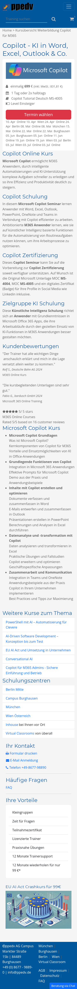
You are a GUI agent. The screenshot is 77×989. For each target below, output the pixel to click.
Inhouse (12, 724)
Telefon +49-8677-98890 (26, 767)
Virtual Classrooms (20, 733)
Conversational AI (19, 659)
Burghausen (48, 951)
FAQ (9, 787)
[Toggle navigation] (69, 6)
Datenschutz (49, 975)
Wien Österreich (18, 716)
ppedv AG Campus (17, 946)
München (13, 707)
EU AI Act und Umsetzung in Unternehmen (38, 650)
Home (7, 30)
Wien (56, 956)
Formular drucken (21, 753)
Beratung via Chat (63, 986)
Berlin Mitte (15, 689)
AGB (42, 970)
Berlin (43, 956)
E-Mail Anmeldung (22, 760)
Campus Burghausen (22, 698)
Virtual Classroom (52, 962)
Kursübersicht (26, 30)
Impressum (58, 970)
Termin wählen (38, 114)
